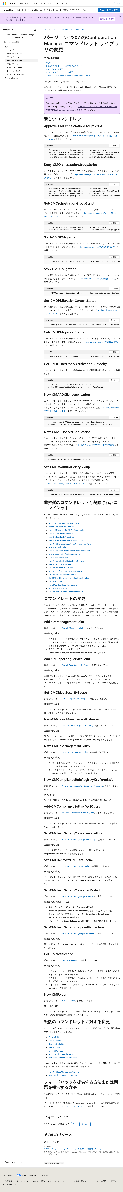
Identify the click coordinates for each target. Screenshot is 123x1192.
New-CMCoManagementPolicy (75, 752)
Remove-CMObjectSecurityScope (63, 1057)
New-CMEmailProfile (57, 547)
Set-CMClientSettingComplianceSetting (78, 839)
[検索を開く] (108, 3)
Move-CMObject (56, 1050)
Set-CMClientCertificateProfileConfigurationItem (69, 578)
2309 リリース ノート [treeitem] (15, 53)
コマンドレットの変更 (54, 69)
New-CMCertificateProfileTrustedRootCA (66, 540)
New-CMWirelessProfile (59, 557)
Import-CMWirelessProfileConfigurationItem (67, 530)
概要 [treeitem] (6, 46)
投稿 (43, 1181)
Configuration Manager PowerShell (71, 29)
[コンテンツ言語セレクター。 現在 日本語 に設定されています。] (8, 1175)
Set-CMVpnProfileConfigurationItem (64, 584)
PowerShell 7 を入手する (109, 10)
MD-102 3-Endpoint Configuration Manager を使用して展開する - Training (72, 1149)
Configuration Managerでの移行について (97, 247)
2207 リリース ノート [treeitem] (15, 60)
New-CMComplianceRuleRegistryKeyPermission (82, 785)
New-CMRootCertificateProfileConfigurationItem (69, 550)
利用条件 (104, 1181)
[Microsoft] (4, 3)
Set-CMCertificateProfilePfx (60, 564)
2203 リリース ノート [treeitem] (15, 64)
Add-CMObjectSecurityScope (61, 1054)
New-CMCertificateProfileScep (61, 537)
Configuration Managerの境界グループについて (66, 483)
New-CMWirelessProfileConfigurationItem (66, 561)
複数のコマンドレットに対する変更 (59, 72)
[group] (82, 154)
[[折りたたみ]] (35, 29)
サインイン (116, 3)
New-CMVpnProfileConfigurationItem (64, 554)
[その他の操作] (118, 29)
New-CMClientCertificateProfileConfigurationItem (70, 543)
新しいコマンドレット (54, 62)
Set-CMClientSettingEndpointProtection (79, 933)
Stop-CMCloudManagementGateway (64, 1075)
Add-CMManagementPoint (73, 628)
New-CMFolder (68, 1000)
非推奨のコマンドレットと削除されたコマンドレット (66, 66)
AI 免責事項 (7, 1181)
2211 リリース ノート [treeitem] (15, 57)
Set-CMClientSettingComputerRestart (78, 896)
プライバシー (53, 1181)
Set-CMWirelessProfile (58, 588)
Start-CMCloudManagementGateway (64, 1071)
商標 (113, 1181)
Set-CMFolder (54, 1047)
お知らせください (107, 19)
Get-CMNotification (70, 960)
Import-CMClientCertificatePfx (61, 526)
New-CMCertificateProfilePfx (61, 533)
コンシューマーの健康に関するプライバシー (79, 1181)
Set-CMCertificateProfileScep (61, 567)
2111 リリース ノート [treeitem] (15, 67)
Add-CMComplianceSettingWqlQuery (78, 812)
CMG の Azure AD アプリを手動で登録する (96, 445)
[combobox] (20, 36)
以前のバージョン (21, 1181)
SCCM (53, 29)
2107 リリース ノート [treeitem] (15, 71)
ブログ (33, 1181)
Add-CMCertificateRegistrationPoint (64, 523)
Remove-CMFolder (57, 1044)
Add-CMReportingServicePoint (75, 665)
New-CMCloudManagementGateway (77, 725)
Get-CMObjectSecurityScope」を (76, 698)
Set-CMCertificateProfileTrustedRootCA (65, 571)
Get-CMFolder (55, 1037)
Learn (46, 29)
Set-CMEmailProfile (57, 581)
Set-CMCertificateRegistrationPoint (63, 574)
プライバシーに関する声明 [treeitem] (15, 74)
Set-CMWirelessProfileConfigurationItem (66, 591)
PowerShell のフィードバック (73, 1106)
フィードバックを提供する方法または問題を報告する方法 (68, 75)
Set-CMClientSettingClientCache (75, 866)
